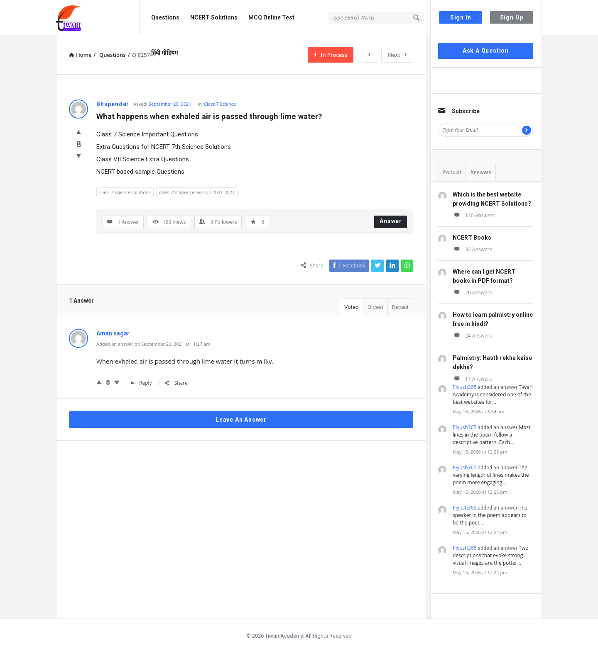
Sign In (460, 17)
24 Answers (472, 335)
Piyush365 (464, 387)
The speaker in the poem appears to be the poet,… (490, 515)
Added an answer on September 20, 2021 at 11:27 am (153, 344)
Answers (480, 172)
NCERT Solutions (214, 17)
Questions (165, 17)
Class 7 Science (220, 104)
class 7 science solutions (125, 192)
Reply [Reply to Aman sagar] (141, 382)
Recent (400, 307)
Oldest (375, 307)
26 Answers (472, 292)
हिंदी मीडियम (164, 52)
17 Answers (472, 378)
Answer (391, 221)
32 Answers (472, 249)
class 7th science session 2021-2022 (197, 192)
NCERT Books (472, 237)
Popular (452, 172)
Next (397, 54)
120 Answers (474, 215)
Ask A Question (486, 50)
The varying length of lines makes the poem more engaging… (491, 475)
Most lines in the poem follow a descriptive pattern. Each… (491, 435)
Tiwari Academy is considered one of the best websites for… (493, 394)
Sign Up (512, 17)
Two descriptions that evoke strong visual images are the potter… (490, 555)
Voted (351, 307)
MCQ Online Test (271, 17)
